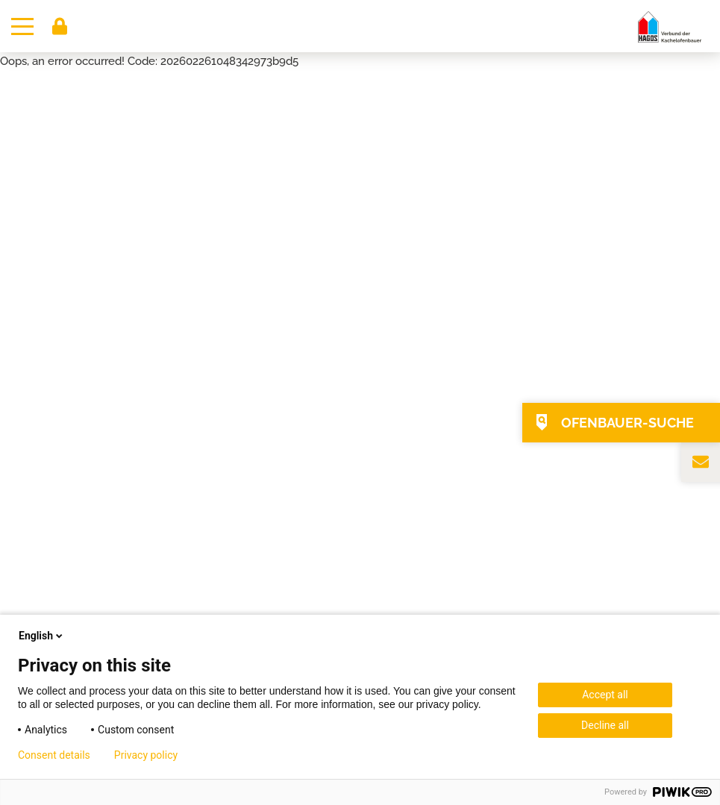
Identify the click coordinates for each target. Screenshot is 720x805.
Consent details (54, 755)
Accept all (605, 695)
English (42, 636)
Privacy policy (146, 755)
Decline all (605, 725)
